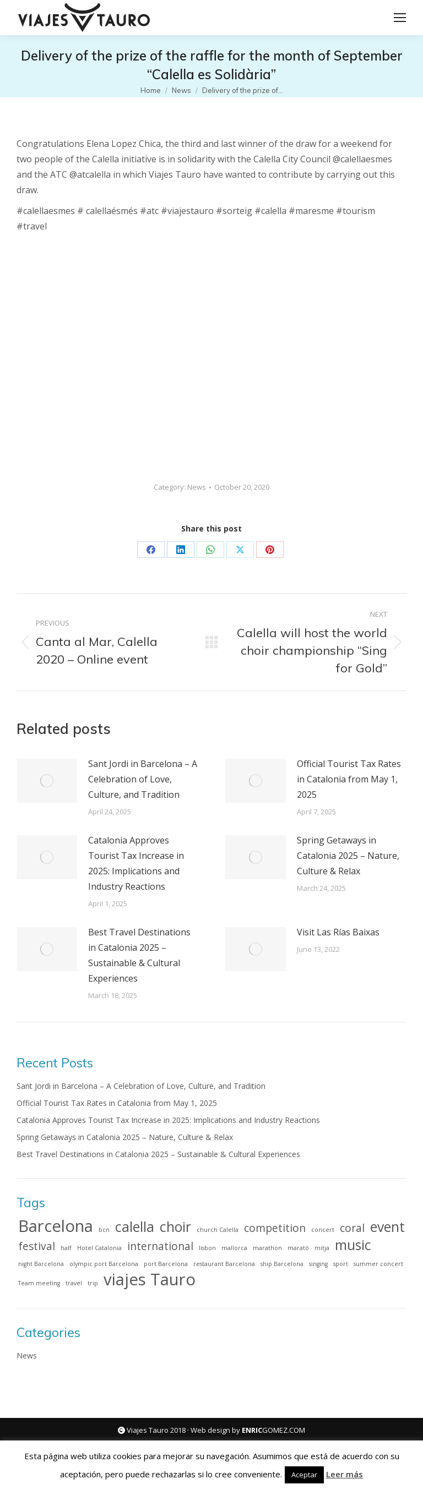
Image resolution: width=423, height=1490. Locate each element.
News (196, 487)
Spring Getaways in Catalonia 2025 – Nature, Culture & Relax (348, 855)
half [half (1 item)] (66, 1248)
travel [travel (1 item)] (74, 1283)
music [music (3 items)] (353, 1245)
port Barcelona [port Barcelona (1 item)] (166, 1264)
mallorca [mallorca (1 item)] (234, 1248)
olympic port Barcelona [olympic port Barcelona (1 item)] (103, 1264)
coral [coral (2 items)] (352, 1228)
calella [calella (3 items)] (134, 1227)
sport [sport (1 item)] (340, 1264)
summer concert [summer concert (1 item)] (378, 1264)
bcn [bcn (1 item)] (104, 1230)
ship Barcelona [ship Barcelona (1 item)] (282, 1264)
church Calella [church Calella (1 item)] (217, 1230)
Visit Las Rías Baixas (338, 932)
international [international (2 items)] (160, 1246)
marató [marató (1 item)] (298, 1248)
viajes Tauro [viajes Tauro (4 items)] (150, 1279)
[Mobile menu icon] (399, 17)
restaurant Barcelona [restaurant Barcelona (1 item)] (224, 1264)
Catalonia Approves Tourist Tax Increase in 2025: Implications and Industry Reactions (136, 863)
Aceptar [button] (304, 1475)
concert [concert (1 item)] (322, 1230)
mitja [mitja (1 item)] (321, 1248)
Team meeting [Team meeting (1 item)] (39, 1283)
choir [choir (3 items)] (175, 1227)
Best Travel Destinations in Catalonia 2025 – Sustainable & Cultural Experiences (139, 955)
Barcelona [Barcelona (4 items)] (55, 1226)
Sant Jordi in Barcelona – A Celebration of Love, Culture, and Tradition (142, 779)
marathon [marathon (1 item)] (267, 1248)
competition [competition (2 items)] (275, 1228)
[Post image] (47, 781)
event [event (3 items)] (387, 1227)
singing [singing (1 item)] (318, 1264)
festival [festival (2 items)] (36, 1246)
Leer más (344, 1474)
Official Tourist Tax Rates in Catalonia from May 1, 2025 (349, 779)
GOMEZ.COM (273, 1430)
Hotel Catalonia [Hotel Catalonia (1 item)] (99, 1248)
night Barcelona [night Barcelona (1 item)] (41, 1264)
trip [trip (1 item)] (93, 1283)
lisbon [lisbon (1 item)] (207, 1248)
